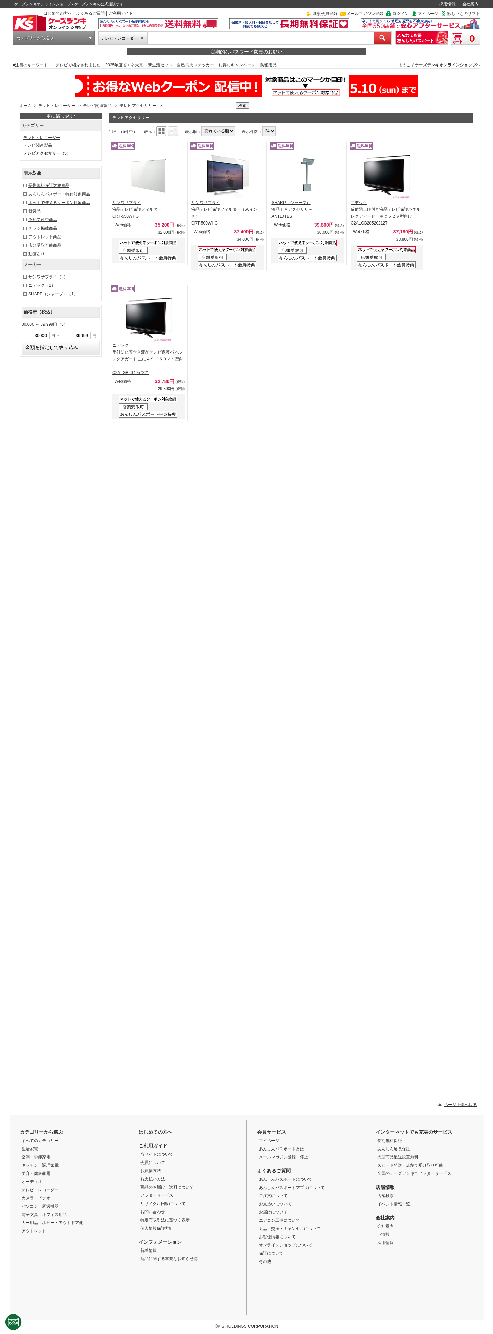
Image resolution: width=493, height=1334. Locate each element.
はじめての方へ (57, 13)
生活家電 (30, 1148)
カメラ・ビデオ (36, 1198)
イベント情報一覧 (393, 1204)
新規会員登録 (325, 13)
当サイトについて (156, 1154)
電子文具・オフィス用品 (44, 1214)
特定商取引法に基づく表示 (165, 1220)
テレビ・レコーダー (119, 38)
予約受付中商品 (42, 219)
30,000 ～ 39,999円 (45, 324)
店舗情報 (385, 1187)
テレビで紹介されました (78, 65)
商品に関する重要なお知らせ (169, 1258)
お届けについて (273, 1212)
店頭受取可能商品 (44, 245)
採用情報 (447, 4)
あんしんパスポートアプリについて (292, 1187)
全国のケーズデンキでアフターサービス (414, 1173)
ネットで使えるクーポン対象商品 (59, 202)
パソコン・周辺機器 (40, 1206)
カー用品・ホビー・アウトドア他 (52, 1222)
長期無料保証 (389, 1140)
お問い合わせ (152, 1211)
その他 (265, 1261)
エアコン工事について (279, 1220)
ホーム (26, 105)
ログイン (400, 13)
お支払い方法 (152, 1179)
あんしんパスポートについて (285, 1179)
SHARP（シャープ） (53, 294)
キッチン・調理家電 (40, 1165)
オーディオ (32, 1181)
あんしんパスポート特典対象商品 (59, 194)
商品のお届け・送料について (167, 1187)
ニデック (41, 285)
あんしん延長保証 (393, 1148)
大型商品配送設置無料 (397, 1157)
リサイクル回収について (163, 1203)
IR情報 (383, 1234)
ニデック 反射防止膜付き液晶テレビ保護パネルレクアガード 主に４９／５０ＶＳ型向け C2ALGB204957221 (147, 359)
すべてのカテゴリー (40, 1140)
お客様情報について (277, 1236)
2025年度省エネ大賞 (124, 65)
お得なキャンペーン (236, 65)
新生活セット (160, 65)
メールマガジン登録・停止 (283, 1157)
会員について (152, 1162)
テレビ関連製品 (97, 105)
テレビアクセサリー (137, 105)
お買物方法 (150, 1170)
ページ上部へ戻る (460, 1104)
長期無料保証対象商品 (48, 185)
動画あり (36, 254)
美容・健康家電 (36, 1173)
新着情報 (148, 1250)
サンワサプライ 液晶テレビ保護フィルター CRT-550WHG (137, 209)
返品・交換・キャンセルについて (289, 1228)
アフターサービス (156, 1195)
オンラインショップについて (285, 1245)
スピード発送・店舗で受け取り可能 (410, 1165)
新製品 (34, 211)
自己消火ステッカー (195, 65)
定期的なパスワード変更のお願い (246, 51)
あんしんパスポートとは (281, 1148)
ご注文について (273, 1195)
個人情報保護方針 (156, 1228)
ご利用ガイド (121, 13)
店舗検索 (385, 1195)
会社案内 (470, 4)
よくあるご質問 (90, 13)
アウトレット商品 (44, 236)
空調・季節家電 (36, 1157)
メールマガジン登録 (364, 13)
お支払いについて (275, 1204)
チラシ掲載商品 (42, 228)
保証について (271, 1253)
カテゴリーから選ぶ (34, 38)
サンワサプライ (48, 276)
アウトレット (34, 1231)
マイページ (428, 13)
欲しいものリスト (463, 13)
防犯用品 (268, 65)
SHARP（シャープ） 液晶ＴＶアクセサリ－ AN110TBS (292, 209)
